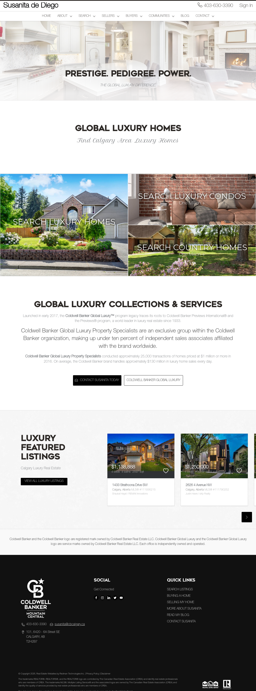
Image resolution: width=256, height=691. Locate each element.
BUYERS (132, 16)
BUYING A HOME (179, 596)
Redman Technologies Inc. (72, 674)
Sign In (246, 6)
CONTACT (202, 16)
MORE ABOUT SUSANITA (184, 609)
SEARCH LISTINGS (180, 589)
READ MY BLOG (178, 615)
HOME (46, 16)
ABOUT (62, 16)
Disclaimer (105, 674)
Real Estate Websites (46, 674)
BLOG (185, 16)
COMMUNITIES (159, 16)
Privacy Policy (92, 674)
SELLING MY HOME (180, 602)
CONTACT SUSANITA (181, 621)
